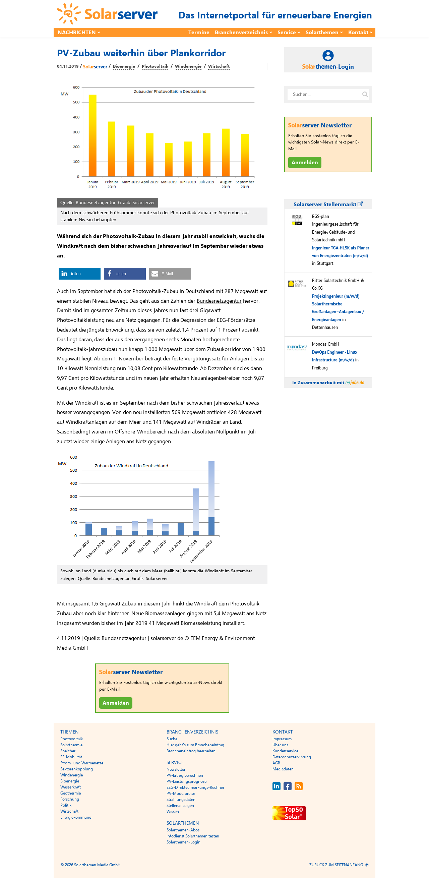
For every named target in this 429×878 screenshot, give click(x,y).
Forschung (69, 799)
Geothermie (70, 793)
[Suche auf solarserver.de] (365, 95)
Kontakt (358, 32)
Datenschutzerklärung (291, 757)
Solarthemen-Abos (183, 830)
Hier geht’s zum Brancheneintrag (195, 745)
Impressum (282, 739)
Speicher (67, 751)
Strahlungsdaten (181, 799)
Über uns (280, 745)
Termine (198, 32)
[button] (80, 274)
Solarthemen (322, 32)
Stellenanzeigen (180, 805)
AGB (276, 763)
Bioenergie (124, 66)
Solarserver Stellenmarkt (328, 204)
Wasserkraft (70, 787)
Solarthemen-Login (183, 842)
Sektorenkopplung (76, 769)
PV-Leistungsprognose (186, 781)
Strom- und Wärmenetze (81, 763)
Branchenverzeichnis (241, 32)
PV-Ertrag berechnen (185, 775)
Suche (172, 739)
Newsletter (176, 769)
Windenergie (188, 66)
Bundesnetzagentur (219, 301)
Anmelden (116, 703)
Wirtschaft (219, 66)
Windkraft (205, 603)
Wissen (173, 811)
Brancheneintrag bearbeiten (191, 751)
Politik (65, 805)
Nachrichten (77, 32)
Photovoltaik (155, 66)
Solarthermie (71, 745)
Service (287, 32)
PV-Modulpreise (181, 793)
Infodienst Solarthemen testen (193, 836)
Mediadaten (283, 769)
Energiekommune (75, 817)
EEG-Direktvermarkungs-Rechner (195, 787)
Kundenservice (285, 751)
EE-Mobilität (71, 757)
